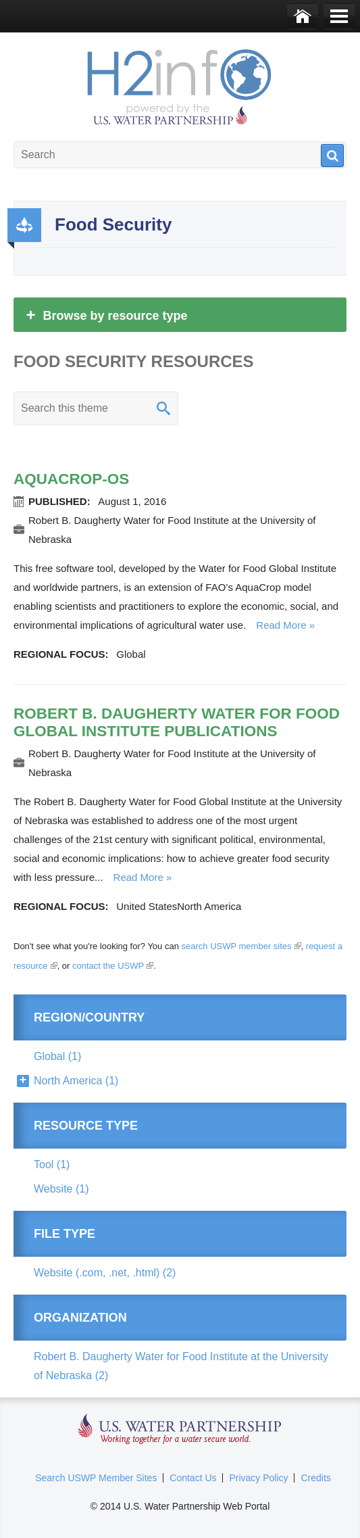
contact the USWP (112, 966)
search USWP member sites (241, 946)
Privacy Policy (258, 1477)
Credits (315, 1477)
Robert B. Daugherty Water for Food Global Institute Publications (177, 722)
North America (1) (76, 1080)
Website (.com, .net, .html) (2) (105, 1272)
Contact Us (193, 1477)
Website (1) (61, 1189)
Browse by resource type (105, 315)
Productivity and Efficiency (24, 225)
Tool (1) (52, 1164)
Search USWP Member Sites (96, 1477)
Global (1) (57, 1056)
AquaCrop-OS (71, 479)
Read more (281, 625)
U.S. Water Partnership (180, 1429)
